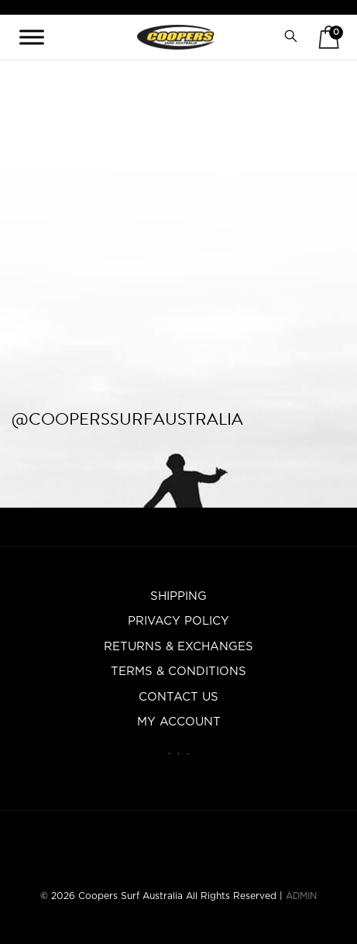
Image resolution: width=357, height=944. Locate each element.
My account (179, 722)
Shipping (178, 596)
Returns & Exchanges (178, 647)
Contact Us (178, 697)
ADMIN (301, 896)
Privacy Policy (178, 621)
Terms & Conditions (178, 671)
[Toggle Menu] (31, 36)
